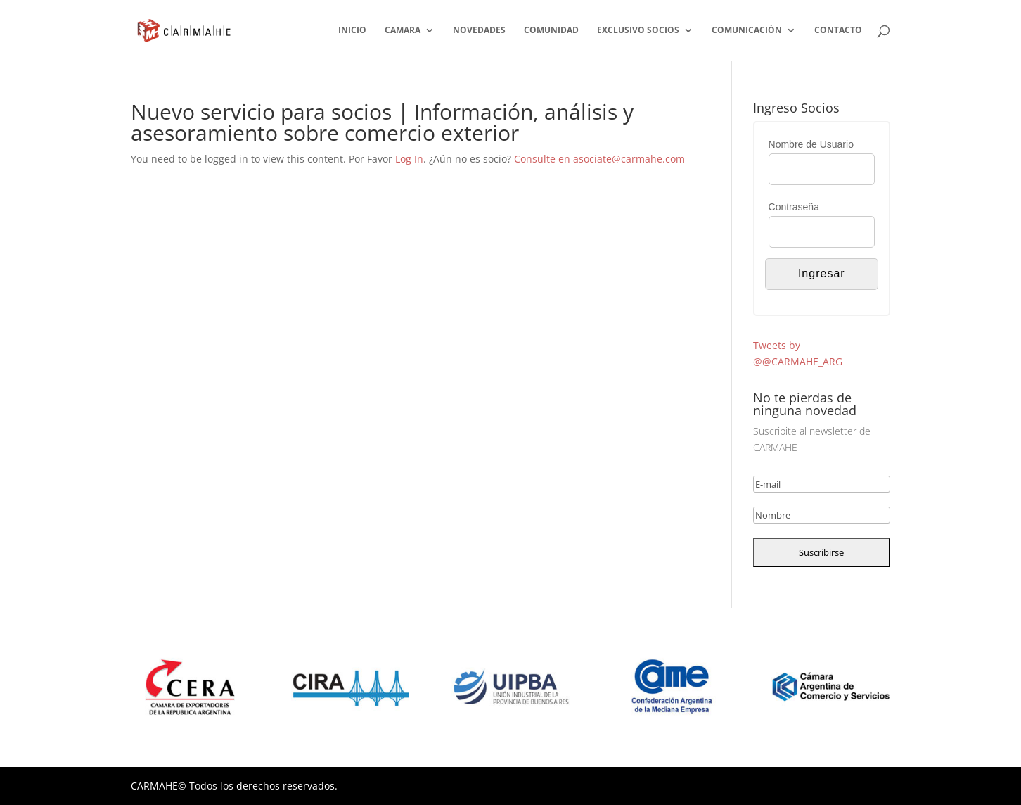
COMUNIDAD (551, 30)
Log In (409, 158)
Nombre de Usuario (811, 144)
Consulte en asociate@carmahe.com (599, 158)
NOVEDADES (479, 30)
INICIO (352, 30)
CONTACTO (838, 30)
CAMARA (402, 30)
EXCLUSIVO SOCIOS (638, 30)
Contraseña (794, 207)
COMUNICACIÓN (747, 30)
